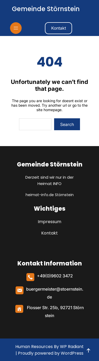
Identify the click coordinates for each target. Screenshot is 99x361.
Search (67, 124)
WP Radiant (71, 347)
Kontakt (58, 28)
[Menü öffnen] (16, 28)
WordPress (72, 353)
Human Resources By (37, 347)
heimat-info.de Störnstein (50, 194)
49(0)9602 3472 (56, 275)
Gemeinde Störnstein (46, 8)
